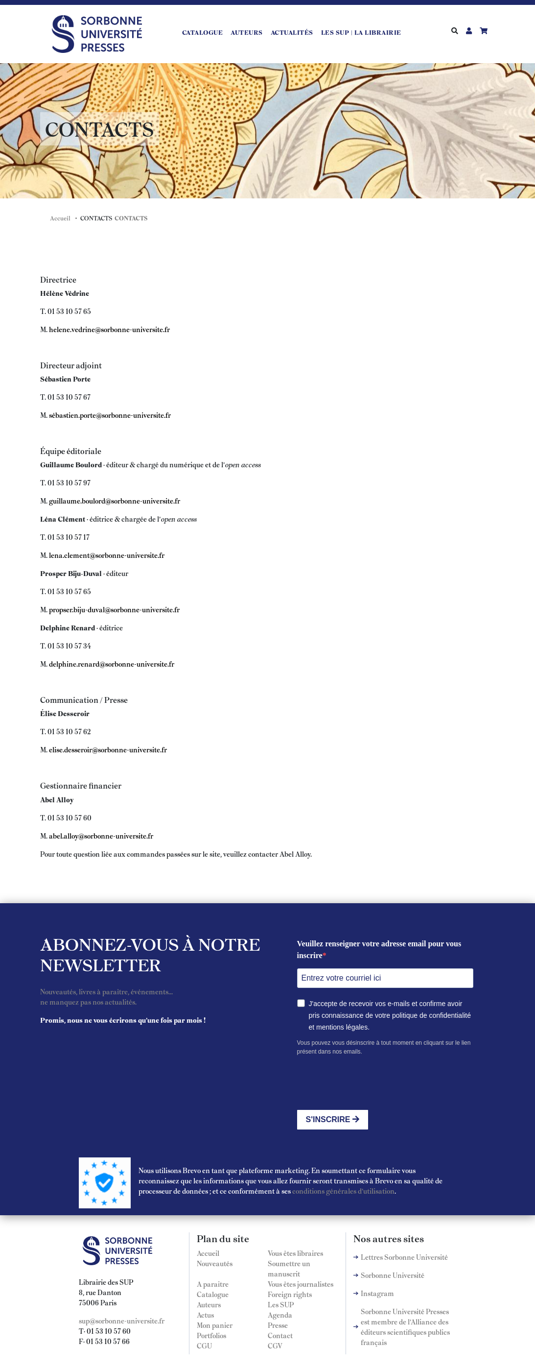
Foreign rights (290, 1294)
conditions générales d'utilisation (343, 1191)
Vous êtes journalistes (300, 1284)
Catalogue (202, 32)
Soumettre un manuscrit (289, 1268)
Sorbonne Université (392, 1275)
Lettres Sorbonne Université (404, 1257)
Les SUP (281, 1304)
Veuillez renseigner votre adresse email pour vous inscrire (379, 949)
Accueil (60, 218)
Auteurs (247, 32)
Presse (278, 1325)
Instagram (377, 1293)
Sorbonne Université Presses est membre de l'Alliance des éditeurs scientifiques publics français (405, 1326)
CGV (275, 1345)
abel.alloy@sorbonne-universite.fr (101, 836)
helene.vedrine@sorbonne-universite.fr (109, 329)
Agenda (280, 1315)
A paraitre (213, 1284)
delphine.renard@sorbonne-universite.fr (111, 664)
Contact (280, 1335)
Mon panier (215, 1325)
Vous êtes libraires (295, 1253)
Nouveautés (215, 1263)
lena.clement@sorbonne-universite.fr (106, 555)
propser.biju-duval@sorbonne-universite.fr (114, 609)
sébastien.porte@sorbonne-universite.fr (110, 415)
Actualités (292, 32)
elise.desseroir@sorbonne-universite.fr (108, 749)
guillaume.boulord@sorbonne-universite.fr (114, 500)
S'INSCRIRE (332, 1119)
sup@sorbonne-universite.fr (121, 1320)
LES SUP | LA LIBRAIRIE (361, 32)
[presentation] (371, 1083)
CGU (204, 1345)
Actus (205, 1315)
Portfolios (211, 1335)
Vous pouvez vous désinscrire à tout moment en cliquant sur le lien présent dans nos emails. (384, 1047)
